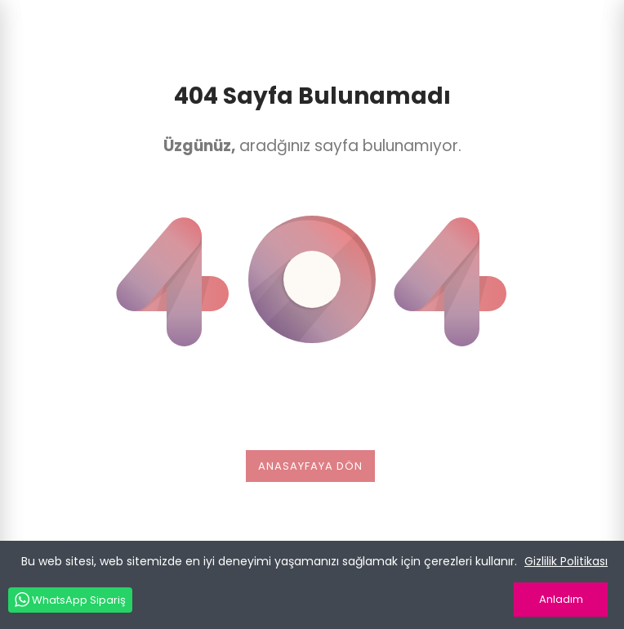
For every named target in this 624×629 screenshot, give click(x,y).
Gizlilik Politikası (566, 561)
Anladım (561, 599)
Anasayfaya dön (310, 466)
